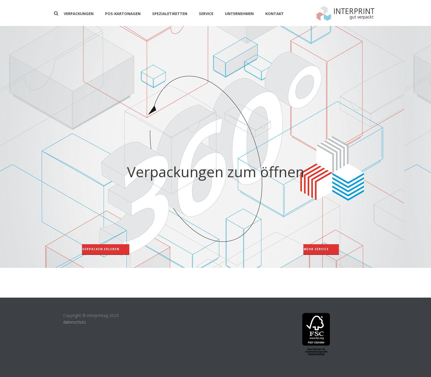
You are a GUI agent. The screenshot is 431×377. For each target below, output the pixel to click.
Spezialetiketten (169, 13)
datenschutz (74, 322)
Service (206, 13)
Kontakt (274, 13)
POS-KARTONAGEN (123, 13)
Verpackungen (79, 13)
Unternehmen (239, 13)
